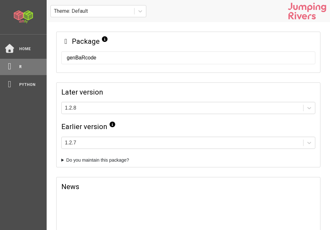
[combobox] (54, 11)
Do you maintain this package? (97, 160)
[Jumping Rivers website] (307, 11)
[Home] (23, 49)
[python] (23, 85)
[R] (23, 67)
